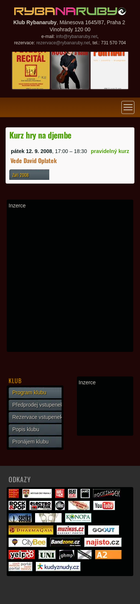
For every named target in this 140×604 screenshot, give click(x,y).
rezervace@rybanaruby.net (63, 42)
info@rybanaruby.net (76, 36)
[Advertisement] (70, 280)
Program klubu (29, 392)
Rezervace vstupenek (37, 417)
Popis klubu (25, 429)
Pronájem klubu (30, 442)
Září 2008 (20, 175)
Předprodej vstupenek (37, 405)
